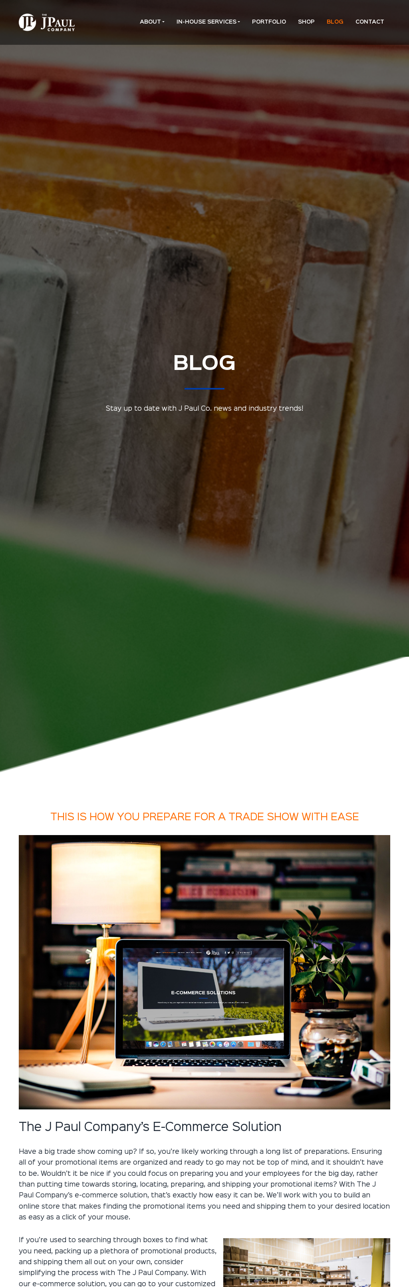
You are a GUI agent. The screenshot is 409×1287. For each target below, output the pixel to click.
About (150, 22)
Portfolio (269, 22)
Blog (335, 22)
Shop (306, 22)
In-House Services (206, 22)
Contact (369, 22)
